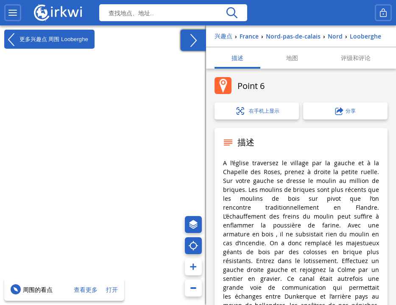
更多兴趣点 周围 (46, 39)
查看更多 (86, 290)
